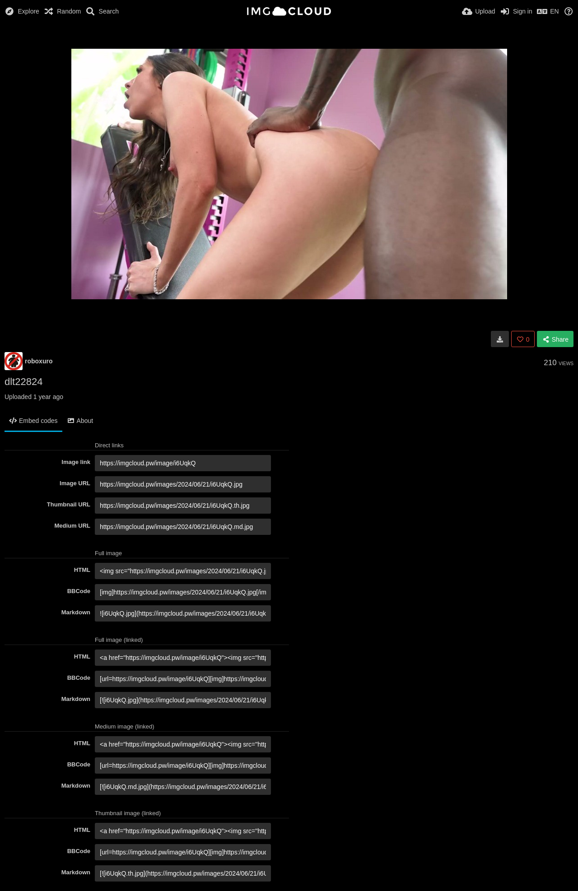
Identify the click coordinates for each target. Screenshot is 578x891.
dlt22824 (23, 381)
